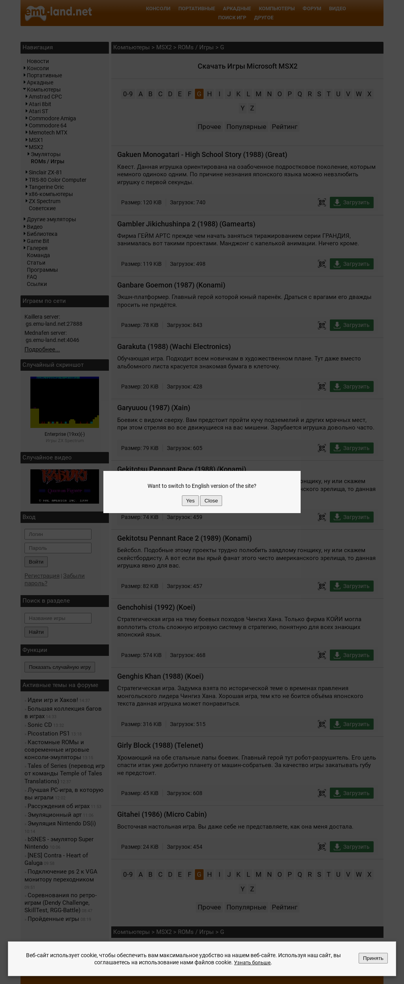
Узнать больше (252, 962)
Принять (373, 958)
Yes (190, 501)
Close (211, 501)
